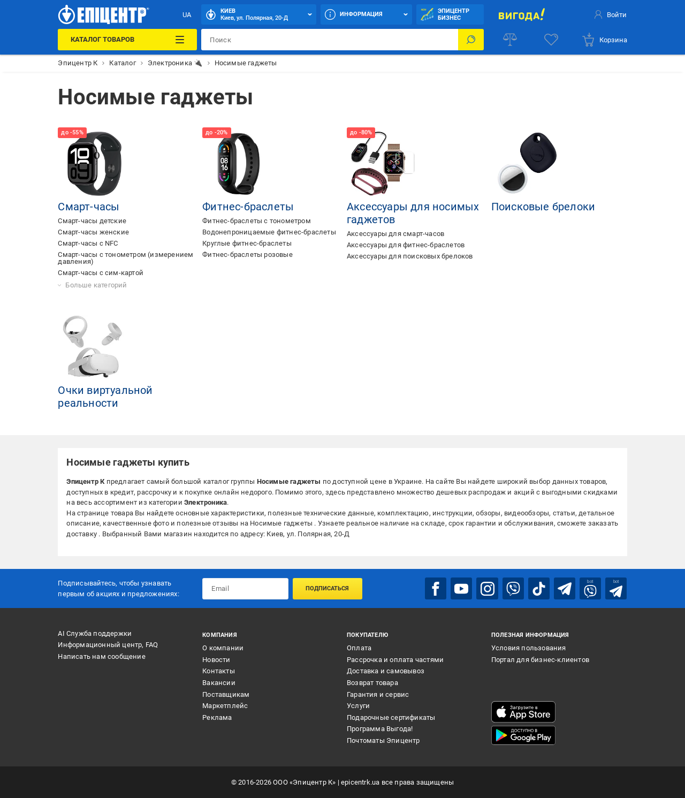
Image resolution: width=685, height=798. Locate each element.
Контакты (218, 671)
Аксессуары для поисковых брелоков (410, 256)
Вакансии (218, 683)
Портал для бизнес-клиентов (540, 660)
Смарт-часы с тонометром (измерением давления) (125, 257)
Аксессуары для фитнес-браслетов (406, 245)
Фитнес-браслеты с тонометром (256, 221)
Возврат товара (372, 683)
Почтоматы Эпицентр (383, 740)
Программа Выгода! (380, 729)
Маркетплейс (225, 706)
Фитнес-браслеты (248, 206)
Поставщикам (225, 694)
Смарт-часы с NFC (88, 243)
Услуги (358, 706)
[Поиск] (471, 39)
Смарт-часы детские (92, 221)
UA (186, 15)
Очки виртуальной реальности (105, 396)
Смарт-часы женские (93, 232)
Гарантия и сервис (378, 694)
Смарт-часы (88, 206)
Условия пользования (528, 648)
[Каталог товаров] (127, 39)
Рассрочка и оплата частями (395, 660)
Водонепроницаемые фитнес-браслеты (269, 232)
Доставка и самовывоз (385, 671)
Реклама (217, 717)
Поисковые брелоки (543, 206)
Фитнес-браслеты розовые (247, 254)
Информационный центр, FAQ (108, 645)
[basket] (604, 40)
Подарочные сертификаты (391, 717)
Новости (216, 660)
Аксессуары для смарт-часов (395, 234)
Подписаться (327, 588)
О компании (222, 648)
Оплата (359, 648)
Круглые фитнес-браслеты (247, 243)
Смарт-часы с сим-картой (100, 273)
